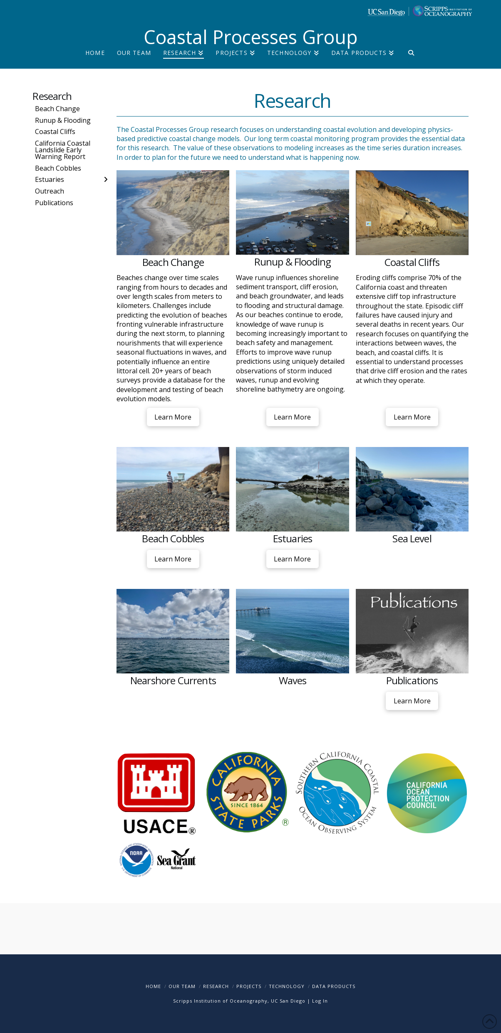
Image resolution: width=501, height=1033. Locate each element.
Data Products (333, 986)
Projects (248, 986)
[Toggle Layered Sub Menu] (71, 179)
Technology (287, 986)
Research (52, 96)
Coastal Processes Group (251, 36)
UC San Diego (288, 1001)
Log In (320, 1001)
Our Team (182, 986)
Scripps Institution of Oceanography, (221, 1001)
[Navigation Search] (411, 59)
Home (153, 986)
